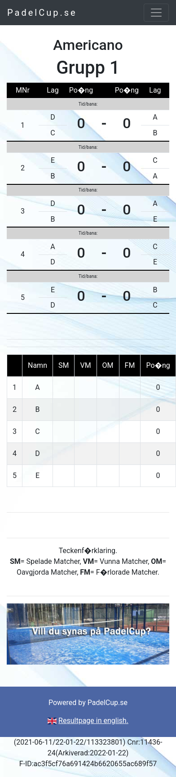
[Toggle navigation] (156, 13)
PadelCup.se (42, 12)
